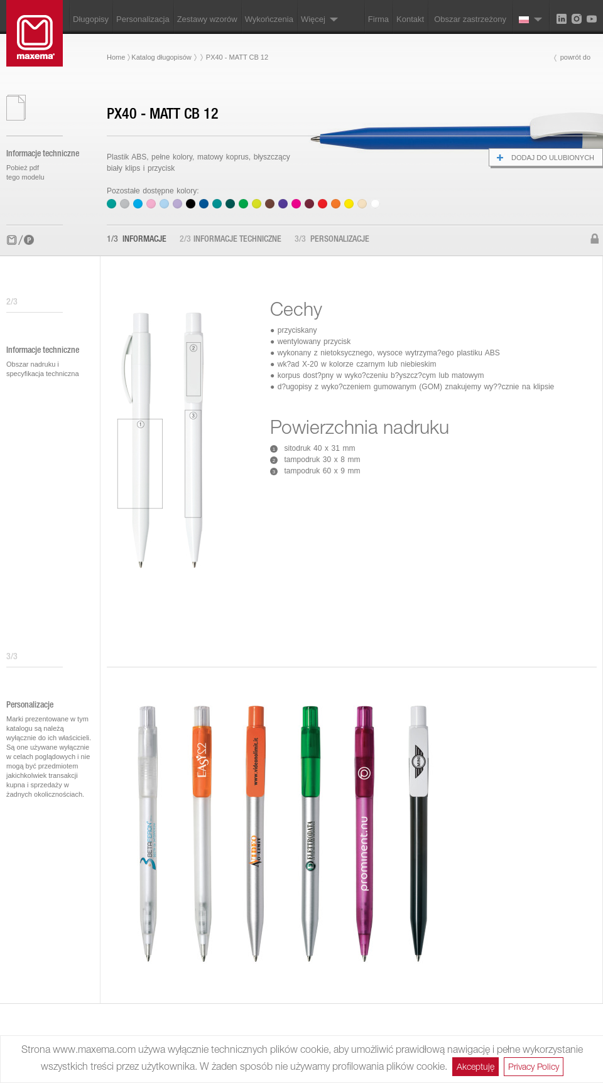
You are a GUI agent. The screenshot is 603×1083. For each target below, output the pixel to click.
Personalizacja (143, 19)
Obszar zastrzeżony (470, 19)
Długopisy (91, 19)
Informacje (136, 239)
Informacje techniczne (230, 239)
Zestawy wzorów (207, 19)
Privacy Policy (533, 1066)
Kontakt (410, 19)
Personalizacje (332, 239)
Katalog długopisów (161, 57)
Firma (378, 19)
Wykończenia (269, 19)
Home (116, 57)
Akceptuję (475, 1066)
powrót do (575, 57)
